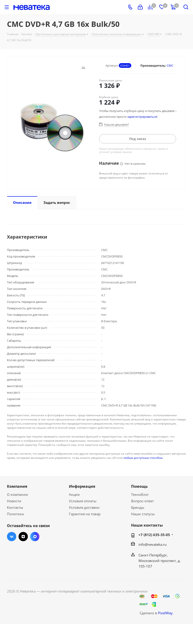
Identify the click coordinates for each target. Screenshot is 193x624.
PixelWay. (166, 613)
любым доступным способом (143, 458)
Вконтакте (11, 536)
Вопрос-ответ (142, 501)
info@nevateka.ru (152, 544)
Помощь (139, 486)
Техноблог (140, 494)
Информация (82, 486)
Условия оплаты (82, 501)
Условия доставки (84, 507)
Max (34, 536)
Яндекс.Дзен (23, 536)
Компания (17, 486)
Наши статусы (143, 514)
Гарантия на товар (84, 514)
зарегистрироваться (142, 117)
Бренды (137, 507)
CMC (170, 65)
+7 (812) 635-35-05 (154, 534)
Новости (14, 501)
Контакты (15, 507)
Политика (15, 514)
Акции (74, 494)
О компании (17, 494)
